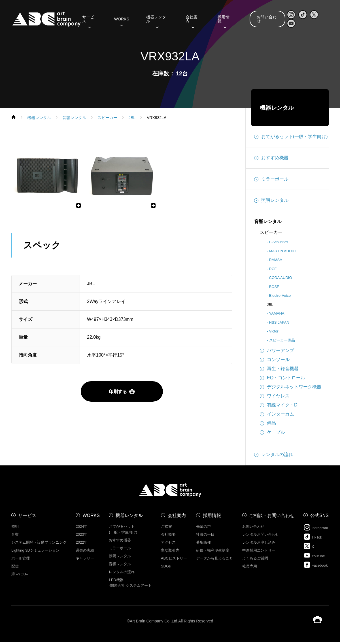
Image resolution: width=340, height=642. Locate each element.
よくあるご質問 (255, 558)
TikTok (312, 536)
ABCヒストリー (174, 558)
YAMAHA (276, 313)
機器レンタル (156, 21)
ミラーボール (271, 179)
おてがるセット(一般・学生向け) (291, 136)
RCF (273, 269)
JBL (270, 304)
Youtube (314, 555)
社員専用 (249, 566)
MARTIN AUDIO (282, 251)
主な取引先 (170, 550)
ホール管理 (20, 558)
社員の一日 (205, 534)
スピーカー (271, 232)
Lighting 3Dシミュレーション (35, 550)
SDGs (166, 566)
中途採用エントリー (258, 550)
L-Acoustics (278, 242)
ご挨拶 (166, 526)
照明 (15, 526)
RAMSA (275, 260)
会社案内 (191, 21)
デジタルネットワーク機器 (290, 386)
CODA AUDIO (280, 278)
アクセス (168, 542)
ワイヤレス (275, 396)
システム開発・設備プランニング (39, 542)
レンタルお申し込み (258, 542)
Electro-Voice (280, 295)
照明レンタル (271, 200)
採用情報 (224, 21)
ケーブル (272, 432)
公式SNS (319, 515)
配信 (15, 566)
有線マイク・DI (279, 405)
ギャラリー (85, 558)
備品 (268, 423)
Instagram (315, 527)
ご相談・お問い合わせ (271, 515)
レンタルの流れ (273, 454)
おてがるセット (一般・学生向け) (123, 529)
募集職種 (203, 542)
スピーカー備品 (282, 340)
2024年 (82, 526)
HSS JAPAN (279, 322)
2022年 (82, 542)
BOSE (274, 287)
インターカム (277, 414)
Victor (274, 331)
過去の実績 (85, 550)
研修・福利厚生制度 (212, 550)
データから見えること (214, 558)
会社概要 (168, 534)
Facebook (315, 564)
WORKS (121, 21)
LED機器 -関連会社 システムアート (130, 583)
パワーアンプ (277, 350)
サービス (88, 21)
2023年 (82, 534)
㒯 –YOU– (19, 574)
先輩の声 (203, 526)
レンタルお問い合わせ (260, 534)
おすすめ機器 (271, 157)
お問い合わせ (267, 19)
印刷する (122, 391)
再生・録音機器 (279, 368)
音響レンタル (267, 221)
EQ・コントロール (282, 377)
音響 (15, 534)
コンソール (275, 359)
